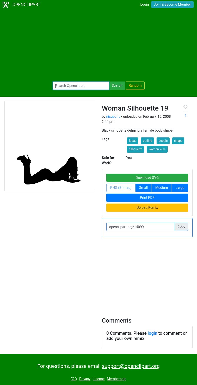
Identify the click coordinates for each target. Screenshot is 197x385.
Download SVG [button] (147, 178)
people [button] (163, 140)
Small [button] (143, 188)
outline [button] (147, 140)
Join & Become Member (172, 4)
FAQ (74, 379)
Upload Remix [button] (147, 208)
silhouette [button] (135, 149)
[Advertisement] (98, 45)
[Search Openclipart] (81, 86)
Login (144, 4)
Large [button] (179, 188)
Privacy (84, 379)
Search (117, 85)
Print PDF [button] (147, 198)
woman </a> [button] (157, 149)
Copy (181, 227)
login (152, 333)
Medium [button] (161, 188)
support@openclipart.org (131, 366)
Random (135, 85)
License (99, 379)
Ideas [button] (132, 140)
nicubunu (113, 116)
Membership (116, 379)
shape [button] (178, 140)
